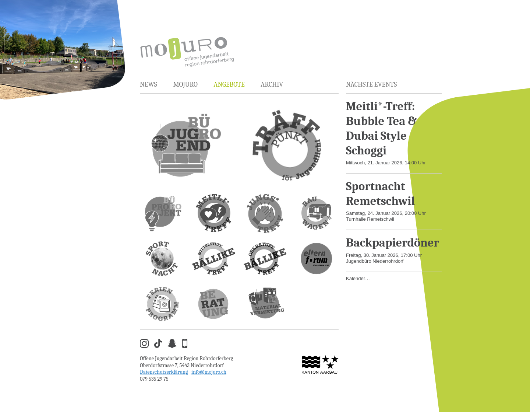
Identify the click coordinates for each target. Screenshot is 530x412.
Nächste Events (371, 84)
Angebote (228, 84)
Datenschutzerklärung (164, 372)
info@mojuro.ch (208, 372)
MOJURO (185, 84)
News (148, 84)
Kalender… (358, 278)
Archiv (272, 84)
